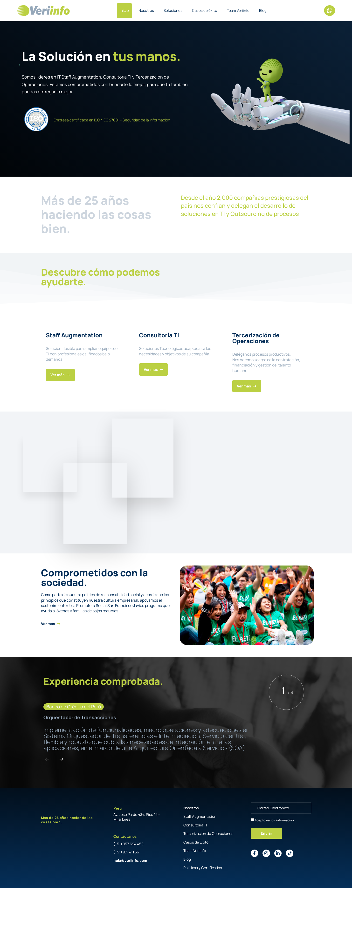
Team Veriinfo (238, 10)
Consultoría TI (195, 825)
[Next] (61, 759)
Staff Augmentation (199, 816)
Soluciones (173, 10)
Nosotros (146, 10)
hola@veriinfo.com (130, 860)
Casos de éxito (204, 10)
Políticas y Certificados (202, 867)
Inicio (124, 10)
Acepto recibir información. (275, 820)
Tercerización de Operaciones (208, 833)
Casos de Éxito (195, 842)
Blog (263, 10)
